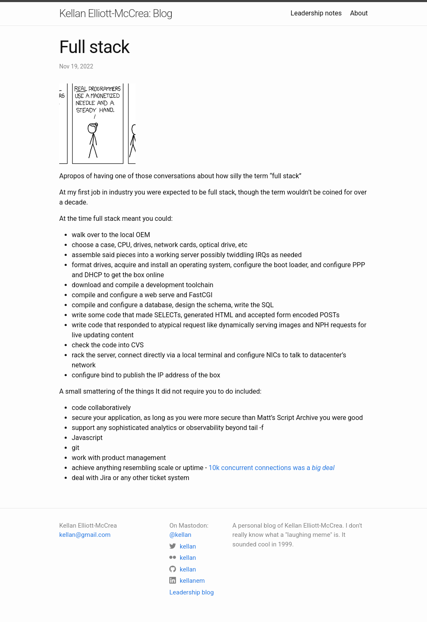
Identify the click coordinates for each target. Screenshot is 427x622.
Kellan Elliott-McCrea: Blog (115, 13)
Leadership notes (316, 13)
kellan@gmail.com (85, 535)
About (359, 13)
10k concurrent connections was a (271, 468)
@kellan (180, 535)
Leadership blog (191, 592)
